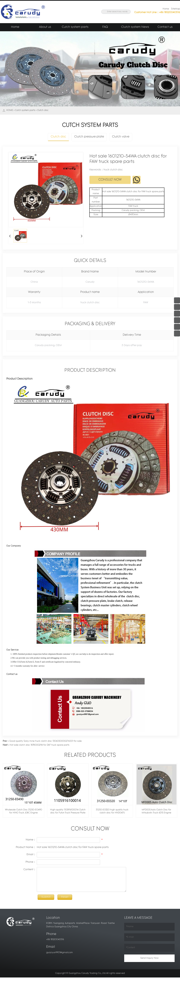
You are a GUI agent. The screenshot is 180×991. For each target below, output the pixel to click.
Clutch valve (120, 136)
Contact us (165, 27)
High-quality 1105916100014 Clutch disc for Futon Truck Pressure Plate (68, 811)
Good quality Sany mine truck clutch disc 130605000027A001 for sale (42, 741)
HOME (9, 110)
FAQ (105, 27)
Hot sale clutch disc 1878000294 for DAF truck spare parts (36, 745)
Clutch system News (135, 27)
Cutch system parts (75, 27)
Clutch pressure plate (89, 136)
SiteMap (175, 9)
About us (45, 27)
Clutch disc (42, 110)
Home (166, 9)
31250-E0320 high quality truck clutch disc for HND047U (112, 811)
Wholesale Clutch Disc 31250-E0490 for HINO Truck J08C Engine (23, 811)
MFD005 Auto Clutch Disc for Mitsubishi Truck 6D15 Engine (156, 811)
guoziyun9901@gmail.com (59, 952)
